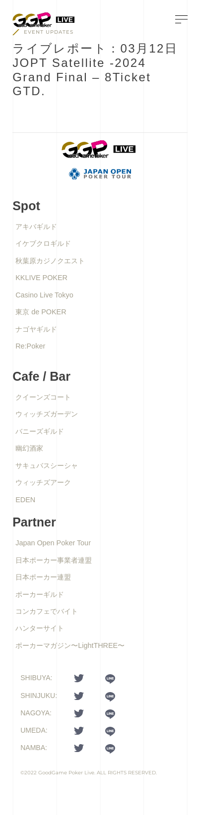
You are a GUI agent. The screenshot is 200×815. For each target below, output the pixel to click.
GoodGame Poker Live (66, 772)
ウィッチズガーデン (46, 414)
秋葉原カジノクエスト (50, 261)
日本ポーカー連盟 (43, 577)
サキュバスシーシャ (46, 465)
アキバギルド (36, 227)
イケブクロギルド (43, 243)
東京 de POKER (40, 312)
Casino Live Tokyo (44, 295)
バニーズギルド (39, 431)
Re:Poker (30, 346)
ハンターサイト (39, 628)
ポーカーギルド (39, 594)
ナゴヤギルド (36, 329)
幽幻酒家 (29, 448)
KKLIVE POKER (41, 278)
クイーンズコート (43, 397)
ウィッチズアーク (43, 482)
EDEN (25, 500)
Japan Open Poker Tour (53, 543)
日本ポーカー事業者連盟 (53, 560)
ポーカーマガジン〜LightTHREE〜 (70, 645)
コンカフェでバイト (46, 611)
